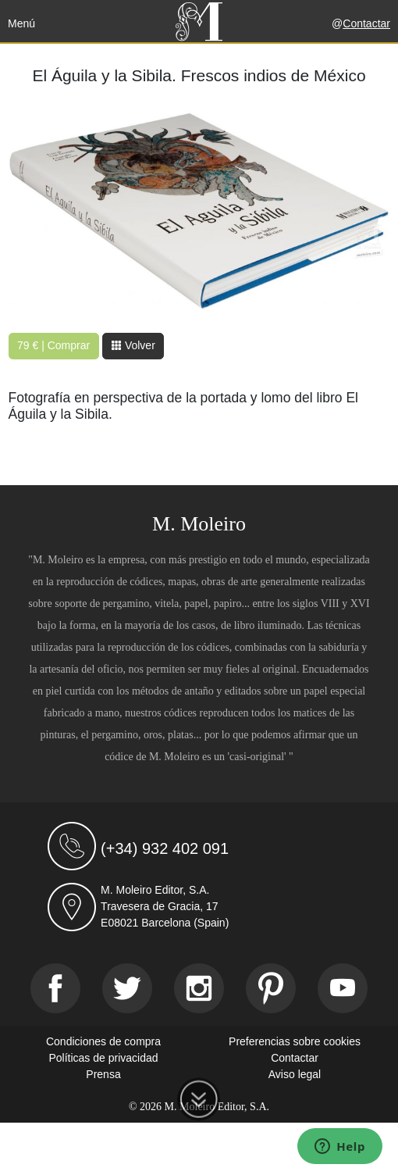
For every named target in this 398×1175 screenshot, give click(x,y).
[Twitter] (127, 988)
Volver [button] (133, 345)
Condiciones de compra (103, 1041)
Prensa (103, 1074)
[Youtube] (343, 988)
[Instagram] (199, 988)
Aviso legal (294, 1074)
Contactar (366, 23)
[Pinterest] (271, 988)
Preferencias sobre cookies (295, 1041)
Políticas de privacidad (103, 1058)
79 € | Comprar (53, 345)
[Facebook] (55, 988)
